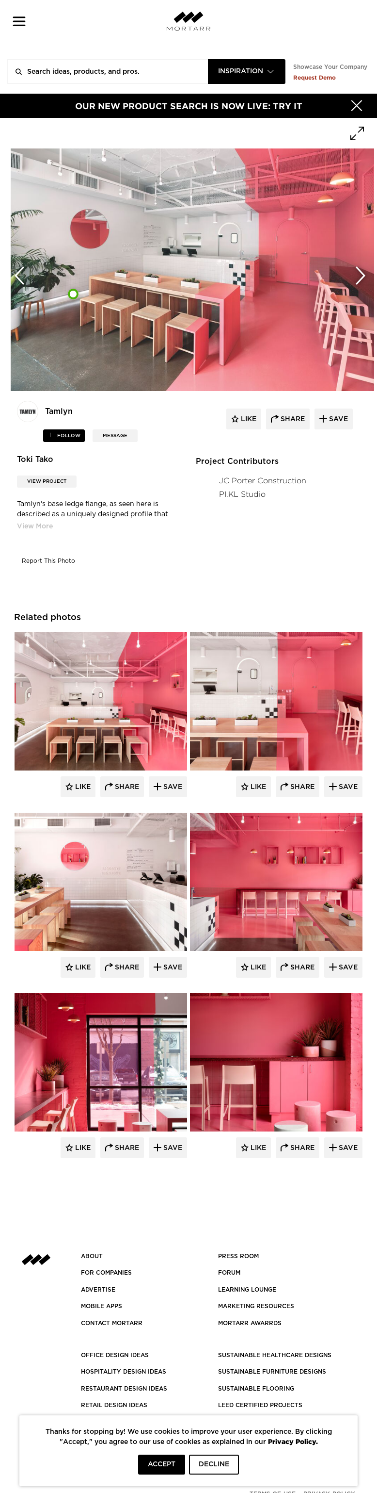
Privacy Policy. (293, 1441)
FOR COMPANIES (106, 1273)
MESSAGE (115, 435)
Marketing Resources (256, 1306)
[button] (19, 21)
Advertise (98, 1290)
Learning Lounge (247, 1290)
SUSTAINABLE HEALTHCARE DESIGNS (274, 1355)
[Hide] (356, 106)
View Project (46, 481)
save (337, 419)
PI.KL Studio (242, 494)
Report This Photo (48, 561)
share (292, 419)
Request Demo (314, 77)
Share (126, 787)
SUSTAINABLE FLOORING (256, 1389)
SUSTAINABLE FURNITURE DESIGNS (272, 1372)
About (92, 1256)
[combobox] (246, 71)
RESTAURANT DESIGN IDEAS (124, 1389)
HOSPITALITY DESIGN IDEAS (123, 1372)
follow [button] (68, 435)
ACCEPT (161, 1464)
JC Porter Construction (262, 480)
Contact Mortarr (111, 1323)
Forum (229, 1273)
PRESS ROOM (238, 1256)
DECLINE (214, 1464)
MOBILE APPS (101, 1306)
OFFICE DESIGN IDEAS (115, 1355)
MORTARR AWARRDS (250, 1323)
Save (171, 787)
